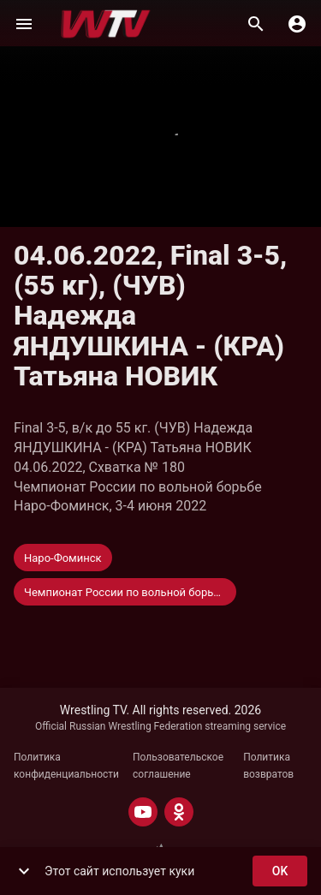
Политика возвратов (268, 765)
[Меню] (24, 24)
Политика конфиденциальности (66, 765)
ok (280, 871)
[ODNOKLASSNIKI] (178, 811)
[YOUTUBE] (143, 811)
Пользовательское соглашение (178, 765)
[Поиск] (255, 24)
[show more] (24, 871)
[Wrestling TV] (105, 24)
